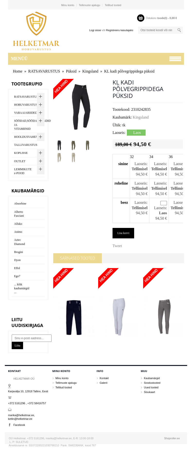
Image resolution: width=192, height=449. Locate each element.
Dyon (17, 260)
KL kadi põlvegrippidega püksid (129, 71)
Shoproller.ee (172, 438)
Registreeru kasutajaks (119, 30)
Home (17, 71)
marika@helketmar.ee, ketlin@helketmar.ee (21, 417)
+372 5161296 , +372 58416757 (27, 403)
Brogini (18, 252)
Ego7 (17, 276)
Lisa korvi (123, 233)
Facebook (19, 424)
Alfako (18, 223)
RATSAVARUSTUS (44, 71)
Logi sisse (95, 30)
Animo (18, 232)
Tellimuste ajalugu (89, 5)
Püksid (71, 71)
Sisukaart (149, 392)
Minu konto (67, 5)
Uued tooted (151, 387)
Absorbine (20, 203)
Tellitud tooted (113, 5)
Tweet (117, 246)
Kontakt (104, 378)
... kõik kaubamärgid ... (21, 288)
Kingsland (90, 71)
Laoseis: (141, 164)
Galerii (103, 382)
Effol (17, 268)
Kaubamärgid (152, 378)
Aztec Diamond (19, 241)
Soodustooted (152, 382)
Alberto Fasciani (19, 213)
